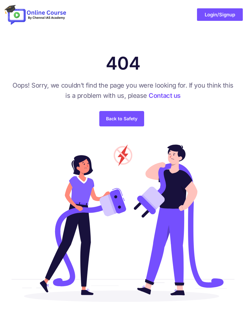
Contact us (164, 95)
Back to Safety (121, 118)
